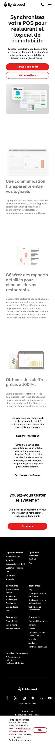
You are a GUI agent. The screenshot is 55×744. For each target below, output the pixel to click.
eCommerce (12, 585)
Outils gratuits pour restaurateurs (37, 602)
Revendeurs (11, 621)
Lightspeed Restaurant (33, 554)
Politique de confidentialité (27, 715)
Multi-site (10, 579)
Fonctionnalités (13, 556)
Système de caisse (14, 568)
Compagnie (34, 617)
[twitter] (15, 698)
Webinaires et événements (34, 608)
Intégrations (11, 625)
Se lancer (27, 526)
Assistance (11, 603)
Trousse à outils (13, 628)
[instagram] (24, 698)
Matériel (9, 560)
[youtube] (49, 698)
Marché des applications (11, 598)
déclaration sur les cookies (20, 730)
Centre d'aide (12, 607)
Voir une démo (27, 75)
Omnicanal (11, 575)
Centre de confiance (37, 647)
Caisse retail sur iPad (15, 564)
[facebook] (7, 698)
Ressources (34, 585)
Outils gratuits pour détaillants (37, 595)
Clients (31, 628)
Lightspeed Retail (14, 552)
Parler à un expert (27, 66)
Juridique (32, 643)
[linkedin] (41, 698)
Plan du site (27, 711)
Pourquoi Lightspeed (37, 621)
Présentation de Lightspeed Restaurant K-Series (15, 660)
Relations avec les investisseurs (36, 634)
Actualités (33, 639)
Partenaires (11, 617)
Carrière (32, 625)
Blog (30, 589)
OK (40, 730)
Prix (7, 571)
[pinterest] (32, 698)
